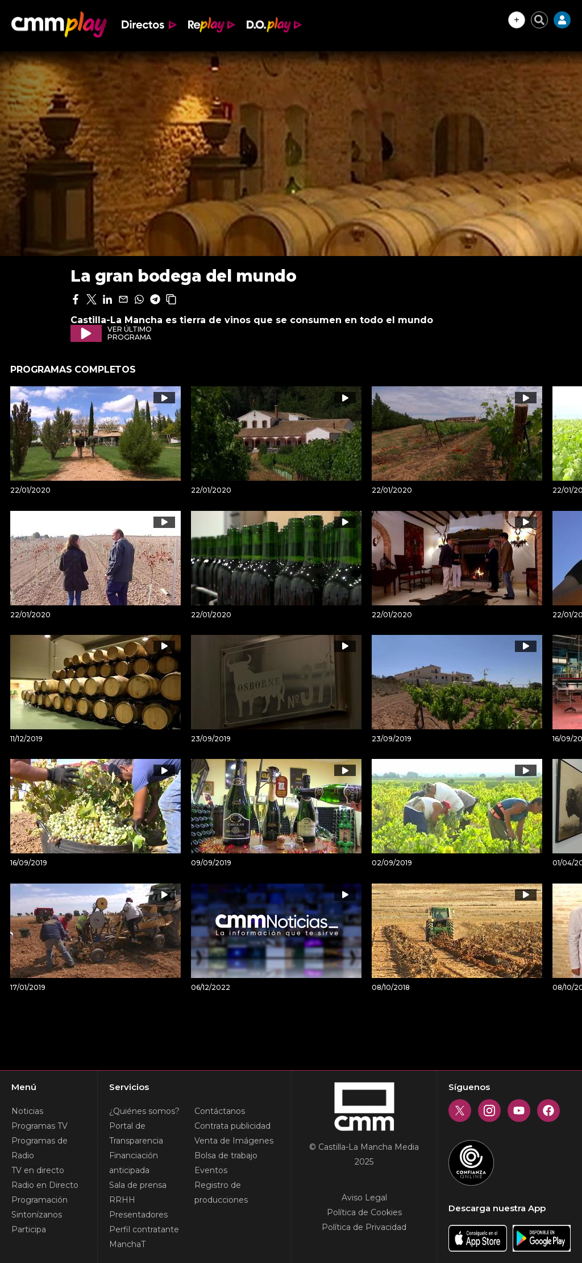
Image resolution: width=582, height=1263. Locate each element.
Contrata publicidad (232, 1126)
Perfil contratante (144, 1229)
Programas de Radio (39, 1148)
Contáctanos (219, 1111)
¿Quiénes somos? (144, 1111)
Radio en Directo (44, 1185)
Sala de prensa (138, 1185)
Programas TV (39, 1126)
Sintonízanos (36, 1215)
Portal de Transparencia (136, 1133)
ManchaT (127, 1244)
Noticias (27, 1111)
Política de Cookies (364, 1212)
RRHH (122, 1200)
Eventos (210, 1170)
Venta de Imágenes (233, 1141)
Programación (39, 1200)
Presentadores (138, 1215)
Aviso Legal (364, 1197)
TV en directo (37, 1170)
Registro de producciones (221, 1192)
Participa (28, 1229)
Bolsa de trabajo (225, 1155)
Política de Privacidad (364, 1227)
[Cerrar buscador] (539, 19)
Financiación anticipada (133, 1162)
